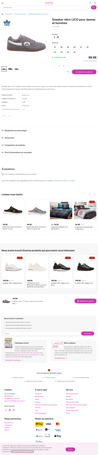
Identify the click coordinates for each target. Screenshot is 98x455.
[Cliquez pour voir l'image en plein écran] (25, 41)
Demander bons (61, 358)
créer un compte (69, 181)
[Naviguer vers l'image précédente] (4, 41)
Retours (68, 396)
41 (81, 47)
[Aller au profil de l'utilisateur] (91, 2)
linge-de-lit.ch (8, 423)
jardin (23, 355)
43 (55, 52)
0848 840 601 (8, 396)
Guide (68, 413)
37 (55, 47)
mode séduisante (34, 353)
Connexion (57, 181)
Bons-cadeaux (70, 407)
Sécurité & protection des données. (22, 452)
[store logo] (49, 3)
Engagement (39, 396)
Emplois (37, 402)
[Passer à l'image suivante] (46, 41)
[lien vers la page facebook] (6, 410)
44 (61, 52)
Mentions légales (40, 413)
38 (61, 47)
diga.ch (6, 430)
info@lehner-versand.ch (12, 398)
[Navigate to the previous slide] (90, 194)
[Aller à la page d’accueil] (2, 14)
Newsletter (69, 399)
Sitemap (38, 407)
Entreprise (38, 394)
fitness (37, 355)
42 (87, 47)
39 (68, 47)
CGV (36, 410)
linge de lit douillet (20, 353)
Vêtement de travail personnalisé (76, 405)
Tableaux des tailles (72, 402)
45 (68, 52)
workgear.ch (8, 425)
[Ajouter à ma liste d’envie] (67, 72)
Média (37, 399)
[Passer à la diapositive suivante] (94, 194)
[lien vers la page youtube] (10, 410)
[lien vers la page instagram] (13, 410)
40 (75, 47)
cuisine (29, 355)
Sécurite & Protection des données (46, 405)
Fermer (70, 449)
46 (75, 52)
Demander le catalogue (13, 360)
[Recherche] (93, 7)
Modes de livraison (72, 394)
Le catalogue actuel (72, 410)
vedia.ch (7, 427)
